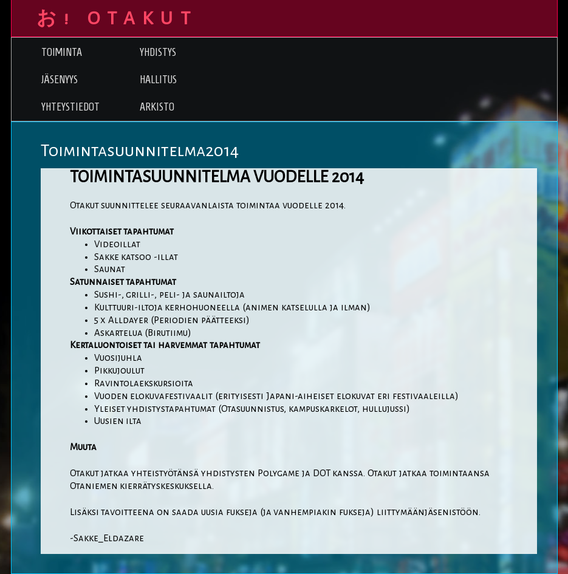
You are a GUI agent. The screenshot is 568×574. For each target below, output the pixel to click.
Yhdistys (158, 52)
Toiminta (61, 52)
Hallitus (158, 79)
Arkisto (157, 106)
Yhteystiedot (70, 106)
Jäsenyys (59, 79)
